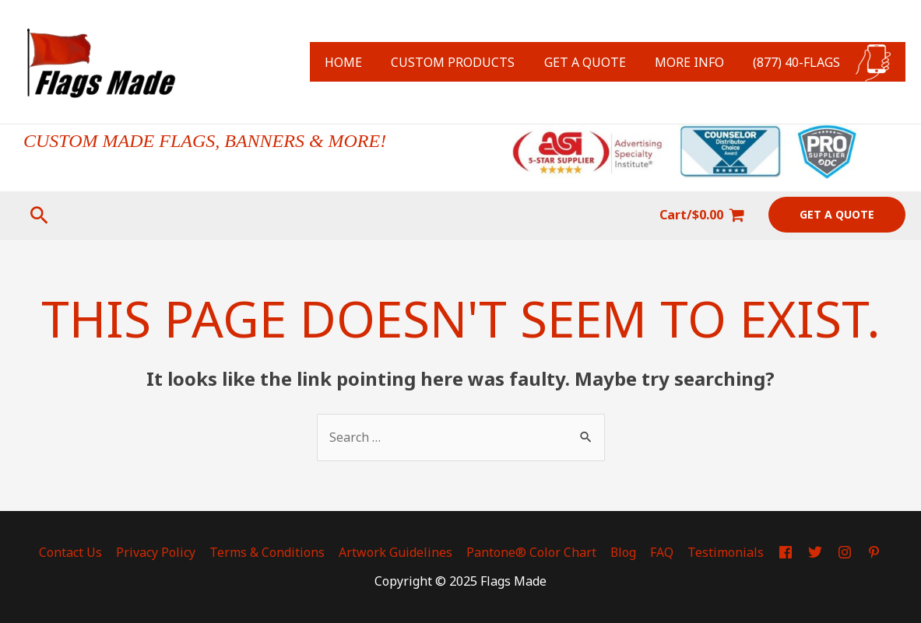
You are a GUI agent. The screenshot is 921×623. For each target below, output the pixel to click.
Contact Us (79, 552)
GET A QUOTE (595, 62)
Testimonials (724, 552)
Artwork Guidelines (399, 552)
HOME (362, 62)
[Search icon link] (39, 215)
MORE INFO (695, 62)
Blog (624, 552)
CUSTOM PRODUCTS (467, 62)
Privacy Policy (162, 552)
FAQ (661, 552)
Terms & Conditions (272, 552)
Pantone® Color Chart (534, 552)
